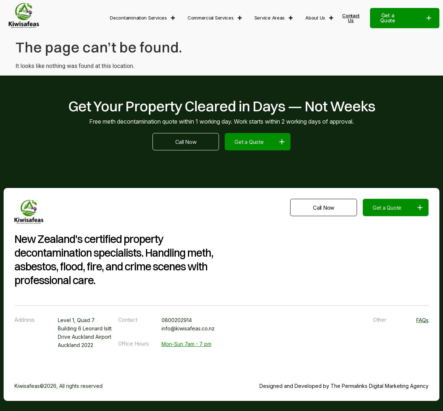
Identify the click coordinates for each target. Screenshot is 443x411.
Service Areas (273, 18)
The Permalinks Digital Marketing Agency (380, 386)
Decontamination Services (142, 18)
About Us (319, 18)
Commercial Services (215, 18)
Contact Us (351, 18)
